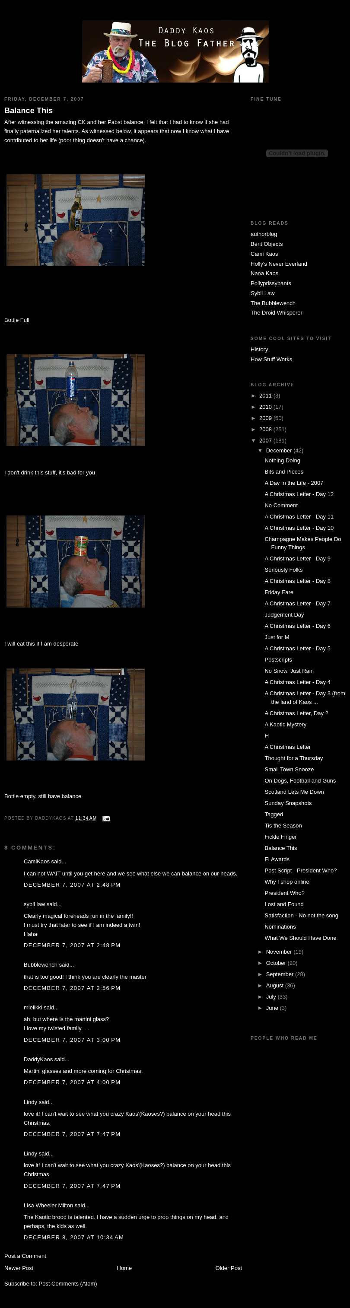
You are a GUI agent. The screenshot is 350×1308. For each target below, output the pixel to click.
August (275, 985)
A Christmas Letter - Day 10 (299, 528)
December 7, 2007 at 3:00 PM (72, 1040)
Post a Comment (25, 1256)
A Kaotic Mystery (285, 724)
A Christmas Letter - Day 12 (299, 494)
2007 (266, 440)
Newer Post (18, 1268)
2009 (266, 418)
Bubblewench (40, 964)
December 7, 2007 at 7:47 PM (72, 1134)
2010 (266, 407)
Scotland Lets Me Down (294, 792)
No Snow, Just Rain (288, 671)
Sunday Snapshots (288, 803)
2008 (266, 429)
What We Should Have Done (300, 938)
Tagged (273, 814)
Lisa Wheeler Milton (48, 1205)
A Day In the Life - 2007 (293, 483)
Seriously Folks (283, 569)
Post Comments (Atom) (68, 1283)
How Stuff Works (271, 359)
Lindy (30, 1102)
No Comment (281, 505)
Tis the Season (283, 825)
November (280, 951)
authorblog (264, 234)
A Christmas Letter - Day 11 (299, 516)
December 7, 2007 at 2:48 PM (72, 885)
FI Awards (277, 859)
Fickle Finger (280, 837)
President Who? (284, 893)
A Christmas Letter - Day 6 (297, 626)
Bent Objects (267, 244)
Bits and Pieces (283, 471)
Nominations (280, 926)
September (280, 974)
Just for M (276, 637)
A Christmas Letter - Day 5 (297, 648)
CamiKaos (37, 861)
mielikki (33, 1007)
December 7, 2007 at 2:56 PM (72, 988)
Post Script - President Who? (300, 870)
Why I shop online (286, 881)
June (273, 1008)
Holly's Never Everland (279, 264)
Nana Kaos (264, 273)
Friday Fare (278, 592)
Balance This (28, 110)
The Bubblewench (273, 303)
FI (267, 735)
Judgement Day (284, 614)
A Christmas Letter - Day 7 (297, 603)
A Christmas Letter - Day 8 (297, 581)
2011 (266, 395)
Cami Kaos (264, 254)
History (259, 349)
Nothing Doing (282, 460)
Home (124, 1268)
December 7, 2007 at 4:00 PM (72, 1082)
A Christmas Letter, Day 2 (296, 713)
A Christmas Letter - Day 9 (297, 558)
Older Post (229, 1268)
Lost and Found (283, 904)
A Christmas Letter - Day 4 (297, 682)
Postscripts (278, 659)
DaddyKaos (38, 1059)
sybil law (34, 904)
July (272, 996)
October (277, 963)
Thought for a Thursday (293, 758)
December (280, 450)
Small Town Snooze (289, 769)
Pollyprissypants (271, 283)
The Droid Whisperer (276, 312)
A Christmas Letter (287, 747)
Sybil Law (263, 293)
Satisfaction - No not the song (301, 915)
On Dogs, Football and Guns (300, 780)
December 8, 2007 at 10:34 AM (74, 1237)
